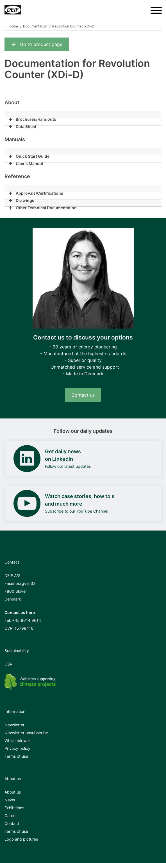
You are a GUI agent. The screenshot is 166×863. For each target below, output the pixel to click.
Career (10, 815)
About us (12, 792)
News (9, 799)
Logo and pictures (21, 839)
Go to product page (36, 44)
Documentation (35, 26)
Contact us (83, 395)
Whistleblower (17, 740)
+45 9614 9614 (26, 620)
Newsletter (14, 724)
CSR (8, 664)
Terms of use (16, 756)
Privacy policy (17, 748)
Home (13, 26)
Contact (11, 823)
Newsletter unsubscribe (26, 732)
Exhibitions (14, 807)
